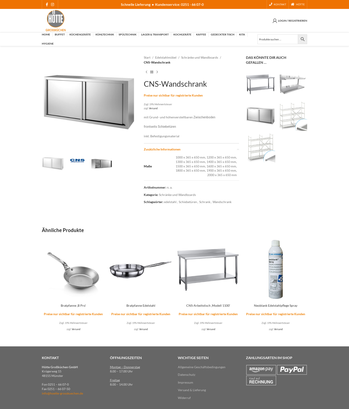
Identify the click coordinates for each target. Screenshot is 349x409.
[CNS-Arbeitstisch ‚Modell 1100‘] (208, 269)
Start (147, 57)
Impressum (185, 382)
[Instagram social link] (52, 4)
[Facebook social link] (46, 4)
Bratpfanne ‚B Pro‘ (73, 305)
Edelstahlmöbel (166, 57)
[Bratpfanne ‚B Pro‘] (73, 269)
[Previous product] (146, 72)
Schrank (204, 202)
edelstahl (170, 202)
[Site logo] (55, 20)
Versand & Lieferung (192, 390)
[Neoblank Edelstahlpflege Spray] (275, 269)
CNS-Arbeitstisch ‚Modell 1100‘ (208, 305)
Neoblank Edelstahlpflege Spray (275, 305)
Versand (153, 108)
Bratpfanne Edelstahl (140, 305)
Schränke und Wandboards (199, 57)
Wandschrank (222, 202)
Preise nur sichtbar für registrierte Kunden (173, 95)
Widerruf (184, 398)
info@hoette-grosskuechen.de (62, 393)
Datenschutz (186, 374)
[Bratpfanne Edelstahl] (140, 269)
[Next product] (157, 72)
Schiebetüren (188, 202)
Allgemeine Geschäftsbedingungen (201, 367)
